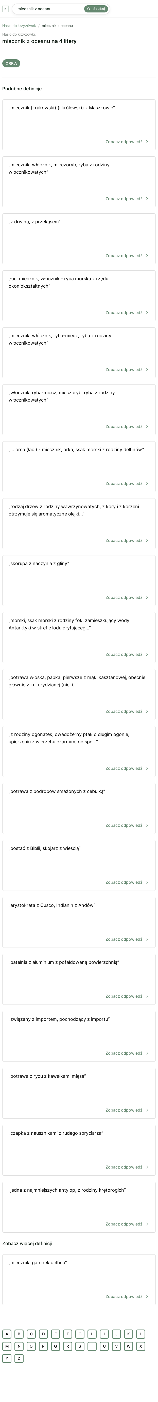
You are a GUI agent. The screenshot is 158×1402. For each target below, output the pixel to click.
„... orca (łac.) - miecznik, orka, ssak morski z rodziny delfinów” (79, 467)
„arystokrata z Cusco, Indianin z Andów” (79, 923)
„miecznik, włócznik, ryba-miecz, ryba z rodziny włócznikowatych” (79, 353)
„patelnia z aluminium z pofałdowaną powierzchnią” (79, 980)
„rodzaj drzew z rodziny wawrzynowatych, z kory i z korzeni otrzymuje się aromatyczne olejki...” (79, 524)
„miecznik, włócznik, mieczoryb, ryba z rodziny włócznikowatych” (79, 182)
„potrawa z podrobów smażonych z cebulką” (79, 809)
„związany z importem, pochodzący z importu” (79, 1036)
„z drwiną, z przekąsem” (79, 239)
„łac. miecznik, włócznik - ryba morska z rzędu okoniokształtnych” (79, 296)
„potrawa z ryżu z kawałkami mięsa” (79, 1093)
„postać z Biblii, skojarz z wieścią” (79, 866)
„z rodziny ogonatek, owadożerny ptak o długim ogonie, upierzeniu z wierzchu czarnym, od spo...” (79, 752)
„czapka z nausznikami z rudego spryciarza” (79, 1150)
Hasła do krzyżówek (19, 25)
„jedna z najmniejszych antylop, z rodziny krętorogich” (79, 1207)
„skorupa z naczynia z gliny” (79, 581)
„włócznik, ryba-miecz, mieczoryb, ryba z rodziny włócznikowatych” (79, 410)
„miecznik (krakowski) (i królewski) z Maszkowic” (79, 125)
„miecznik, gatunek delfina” (79, 1280)
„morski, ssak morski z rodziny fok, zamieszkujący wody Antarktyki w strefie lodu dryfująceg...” (79, 638)
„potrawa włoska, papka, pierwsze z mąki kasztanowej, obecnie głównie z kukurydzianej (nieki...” (79, 695)
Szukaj (96, 9)
